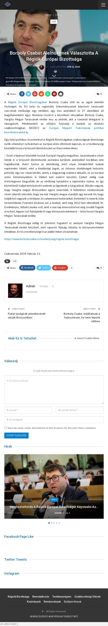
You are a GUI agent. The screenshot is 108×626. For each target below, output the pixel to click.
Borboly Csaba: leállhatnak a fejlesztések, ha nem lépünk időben (82, 317)
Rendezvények (52, 601)
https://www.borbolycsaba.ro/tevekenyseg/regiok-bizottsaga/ (41, 239)
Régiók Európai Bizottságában (27, 102)
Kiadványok (34, 601)
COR (14, 261)
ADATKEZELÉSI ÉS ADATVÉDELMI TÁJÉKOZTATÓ (54, 616)
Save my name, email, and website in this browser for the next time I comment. (52, 427)
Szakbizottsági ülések (87, 596)
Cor (54, 21)
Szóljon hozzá (72, 601)
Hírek (54, 499)
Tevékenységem (61, 596)
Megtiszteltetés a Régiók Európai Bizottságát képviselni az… (54, 507)
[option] (54, 488)
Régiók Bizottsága (18, 596)
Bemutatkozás (40, 596)
